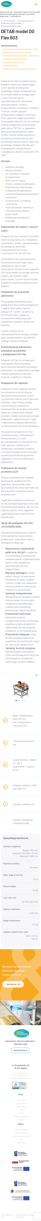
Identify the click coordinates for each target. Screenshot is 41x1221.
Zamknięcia (21, 1145)
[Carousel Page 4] (25, 700)
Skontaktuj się (13, 985)
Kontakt (21, 1116)
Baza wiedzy (21, 1110)
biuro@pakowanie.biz (22, 1081)
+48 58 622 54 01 (22, 1076)
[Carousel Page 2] (19, 700)
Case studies (21, 1106)
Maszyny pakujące (21, 1132)
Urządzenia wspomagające (11, 23)
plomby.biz (21, 1123)
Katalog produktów (25, 21)
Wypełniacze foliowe (21, 1135)
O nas (21, 1113)
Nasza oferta (21, 1103)
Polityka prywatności (21, 1119)
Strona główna (9, 21)
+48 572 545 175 (22, 1079)
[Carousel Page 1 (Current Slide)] (16, 700)
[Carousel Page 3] (22, 700)
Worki (21, 1142)
